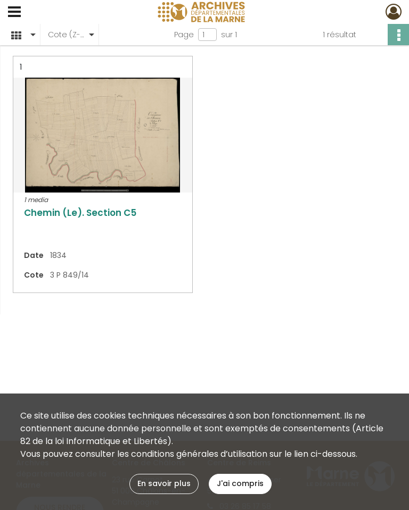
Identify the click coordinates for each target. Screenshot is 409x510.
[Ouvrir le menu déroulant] (14, 12)
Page (184, 34)
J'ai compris (240, 483)
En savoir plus (164, 483)
